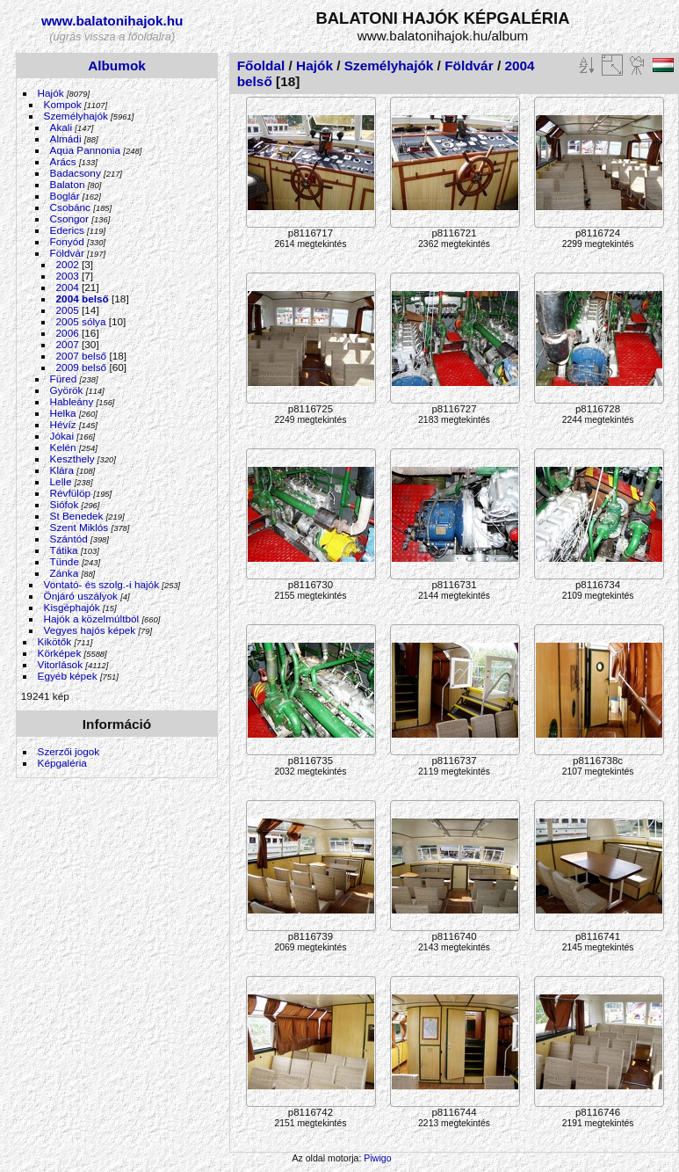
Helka (63, 413)
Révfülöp (70, 493)
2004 (67, 287)
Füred (63, 378)
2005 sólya (81, 321)
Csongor (69, 218)
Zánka (64, 573)
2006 (67, 332)
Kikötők (55, 641)
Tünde (64, 561)
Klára (62, 470)
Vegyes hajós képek (90, 630)
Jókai (62, 435)
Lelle (61, 481)
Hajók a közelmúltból (92, 618)
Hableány (72, 401)
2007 (67, 344)
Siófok (64, 504)
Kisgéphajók (72, 607)
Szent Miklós (79, 527)
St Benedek (77, 515)
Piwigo (377, 1158)
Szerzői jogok (69, 751)
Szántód (69, 538)
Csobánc (70, 207)
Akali (61, 127)
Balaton (67, 184)
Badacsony (75, 172)
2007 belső (81, 355)
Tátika (64, 550)
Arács (63, 161)
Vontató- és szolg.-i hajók (101, 584)
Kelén (63, 447)
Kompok (63, 104)
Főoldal (261, 65)
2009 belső (81, 367)
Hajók (52, 92)
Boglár (65, 195)
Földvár (67, 252)
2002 (67, 264)
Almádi (66, 138)
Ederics (67, 230)
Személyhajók (76, 115)
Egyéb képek (68, 675)
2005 (67, 310)
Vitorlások (60, 664)
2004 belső (82, 298)
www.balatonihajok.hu (112, 20)
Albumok (117, 65)
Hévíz (63, 424)
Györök (66, 390)
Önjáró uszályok (81, 595)
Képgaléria (62, 762)
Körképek (60, 653)
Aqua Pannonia (85, 150)
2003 (67, 275)
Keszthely (72, 458)
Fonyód (67, 241)
